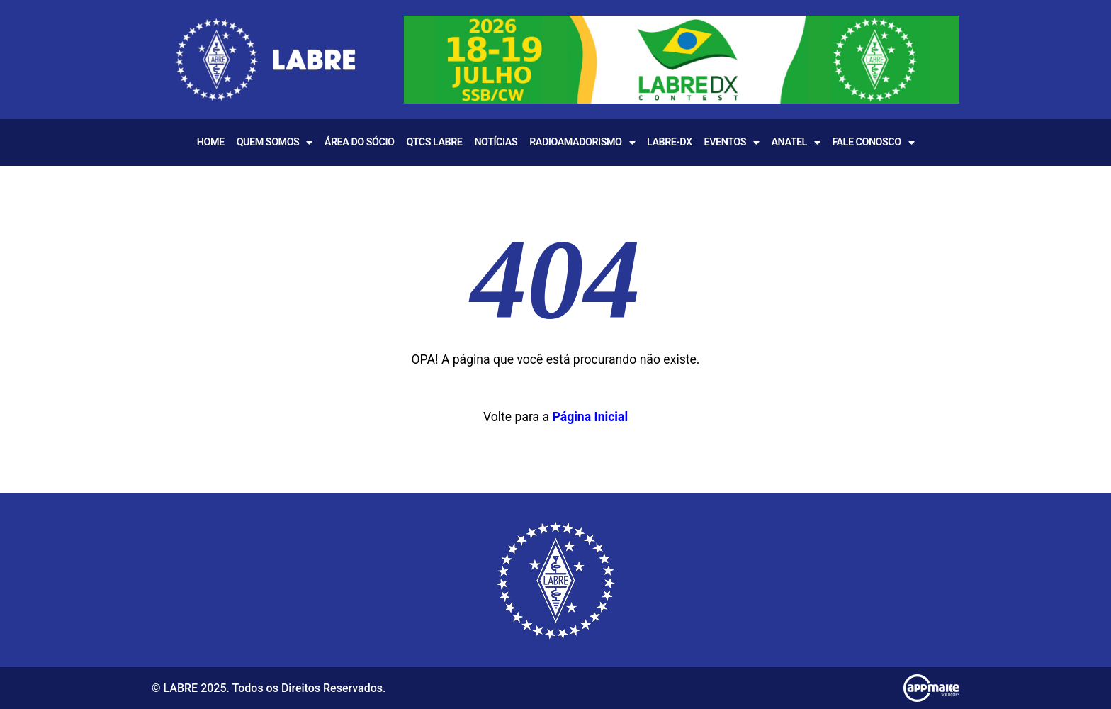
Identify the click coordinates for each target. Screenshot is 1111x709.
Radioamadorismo (582, 142)
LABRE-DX (669, 142)
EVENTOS (732, 142)
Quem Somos (274, 142)
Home (211, 142)
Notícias (495, 142)
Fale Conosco (873, 142)
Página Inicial (590, 417)
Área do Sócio (360, 142)
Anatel (795, 142)
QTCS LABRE (434, 142)
